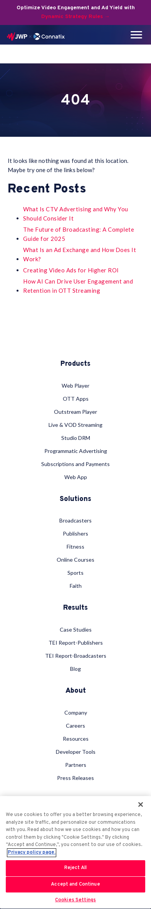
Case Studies (76, 629)
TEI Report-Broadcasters (75, 655)
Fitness (75, 546)
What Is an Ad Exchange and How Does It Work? (79, 254)
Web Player (75, 385)
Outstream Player (75, 411)
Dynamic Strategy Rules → (75, 16)
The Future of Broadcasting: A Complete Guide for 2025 (78, 234)
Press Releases (75, 778)
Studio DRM (75, 438)
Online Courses (75, 559)
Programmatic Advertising (75, 451)
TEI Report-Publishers (76, 642)
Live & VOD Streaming (75, 424)
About (75, 691)
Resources (76, 738)
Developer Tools (76, 751)
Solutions (75, 499)
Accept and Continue (75, 884)
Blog (75, 668)
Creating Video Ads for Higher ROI (71, 270)
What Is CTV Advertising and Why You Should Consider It (75, 214)
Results (75, 608)
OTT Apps (76, 398)
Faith (76, 585)
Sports (75, 572)
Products (75, 364)
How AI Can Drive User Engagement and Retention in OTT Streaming (78, 286)
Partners (75, 764)
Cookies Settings (75, 900)
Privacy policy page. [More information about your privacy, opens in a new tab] (31, 852)
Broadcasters (75, 520)
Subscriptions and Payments (75, 464)
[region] (75, 852)
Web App (75, 477)
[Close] (140, 804)
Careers (75, 725)
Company (75, 712)
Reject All (75, 868)
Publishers (75, 533)
